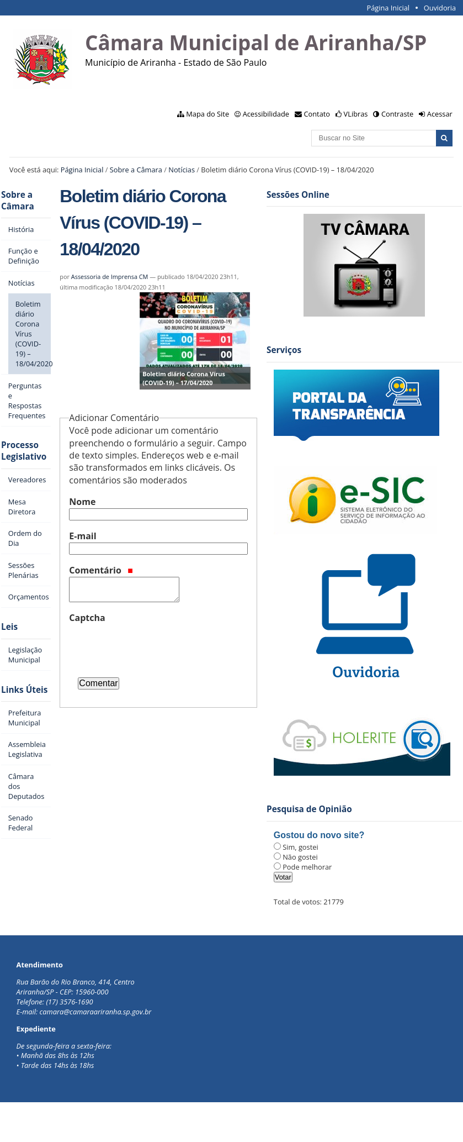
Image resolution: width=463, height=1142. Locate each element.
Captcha (87, 618)
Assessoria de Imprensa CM (109, 276)
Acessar (440, 114)
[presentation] (153, 645)
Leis (9, 627)
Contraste (397, 114)
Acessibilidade (266, 114)
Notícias (181, 170)
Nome (82, 502)
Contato (317, 114)
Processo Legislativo (23, 450)
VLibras (356, 114)
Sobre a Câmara (136, 170)
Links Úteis (24, 690)
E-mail (82, 536)
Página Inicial (387, 8)
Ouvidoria (440, 8)
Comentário (101, 570)
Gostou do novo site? (319, 835)
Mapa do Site (207, 114)
